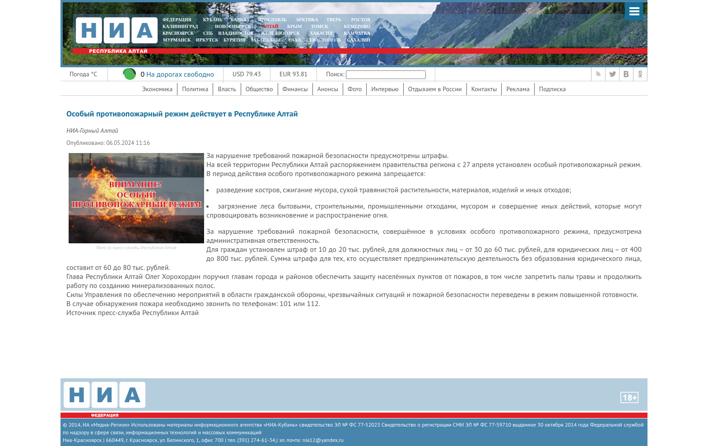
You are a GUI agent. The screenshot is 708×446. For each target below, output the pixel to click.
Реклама (518, 89)
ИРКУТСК (207, 39)
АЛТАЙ (270, 26)
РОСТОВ (360, 19)
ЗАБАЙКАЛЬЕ (267, 39)
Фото (355, 89)
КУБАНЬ (212, 19)
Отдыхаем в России (435, 89)
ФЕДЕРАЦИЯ (177, 19)
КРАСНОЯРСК (178, 33)
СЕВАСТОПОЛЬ (323, 39)
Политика (195, 89)
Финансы (295, 89)
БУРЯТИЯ (234, 39)
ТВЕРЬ (333, 19)
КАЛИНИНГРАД (180, 26)
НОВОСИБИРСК (233, 26)
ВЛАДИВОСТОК (236, 33)
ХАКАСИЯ (320, 33)
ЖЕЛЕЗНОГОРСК (280, 33)
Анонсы (327, 89)
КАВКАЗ (240, 19)
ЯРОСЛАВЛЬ (272, 19)
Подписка (552, 89)
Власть (227, 89)
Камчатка (356, 33)
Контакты (484, 89)
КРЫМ (294, 26)
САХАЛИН (358, 39)
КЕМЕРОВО (357, 26)
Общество (259, 89)
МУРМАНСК (177, 39)
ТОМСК (321, 26)
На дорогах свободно (180, 74)
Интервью (385, 89)
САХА (294, 39)
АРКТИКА (307, 19)
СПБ (208, 33)
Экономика (157, 89)
